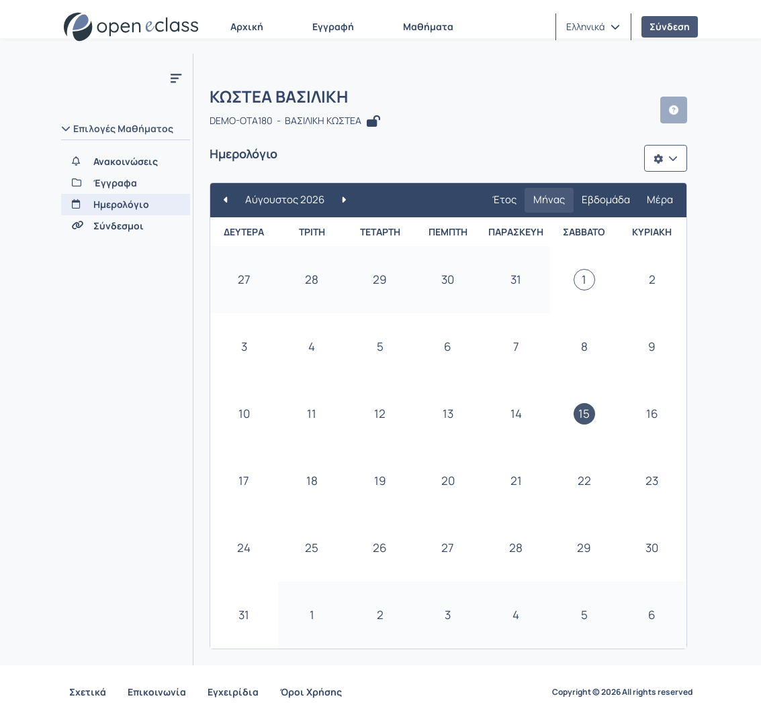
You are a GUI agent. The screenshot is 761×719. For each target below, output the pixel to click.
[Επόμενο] (343, 200)
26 (380, 547)
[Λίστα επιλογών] (665, 158)
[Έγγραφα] (125, 183)
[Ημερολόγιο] (125, 204)
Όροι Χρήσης (311, 691)
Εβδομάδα (606, 199)
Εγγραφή (333, 26)
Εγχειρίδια (233, 691)
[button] (593, 27)
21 (516, 480)
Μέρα (660, 199)
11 (311, 413)
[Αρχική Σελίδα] (131, 27)
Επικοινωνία (157, 691)
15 (584, 413)
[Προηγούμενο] (226, 200)
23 (651, 480)
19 (380, 480)
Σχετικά (87, 691)
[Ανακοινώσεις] (125, 161)
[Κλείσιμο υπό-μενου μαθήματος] (176, 77)
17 (243, 480)
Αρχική (246, 26)
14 (516, 413)
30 (447, 279)
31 (515, 279)
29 (380, 279)
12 (380, 413)
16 (652, 413)
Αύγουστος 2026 (284, 199)
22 (584, 480)
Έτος (504, 199)
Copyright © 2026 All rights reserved (622, 692)
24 (244, 547)
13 (448, 413)
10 (244, 413)
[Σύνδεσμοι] (125, 226)
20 (448, 480)
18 (312, 480)
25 (311, 547)
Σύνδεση (670, 26)
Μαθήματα (428, 26)
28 (311, 279)
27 (244, 279)
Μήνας (549, 199)
